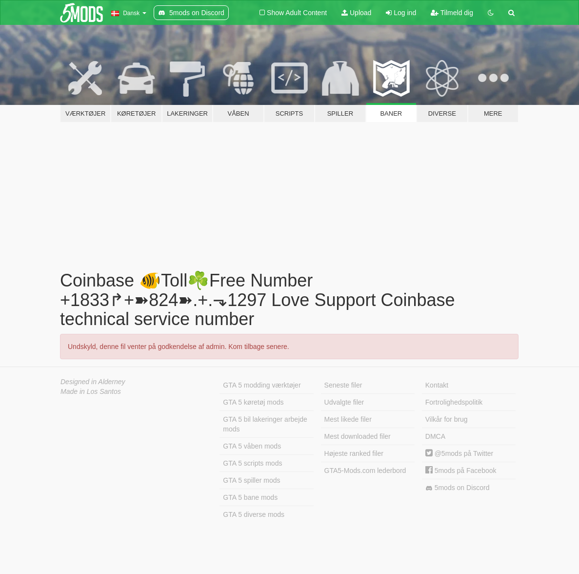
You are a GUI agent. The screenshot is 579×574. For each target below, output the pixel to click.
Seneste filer (343, 385)
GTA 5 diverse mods (253, 514)
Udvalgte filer (344, 402)
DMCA (435, 436)
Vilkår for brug (446, 419)
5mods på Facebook (461, 470)
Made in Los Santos (90, 391)
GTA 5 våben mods (252, 446)
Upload (356, 13)
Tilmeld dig (452, 13)
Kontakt (436, 385)
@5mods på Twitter (459, 453)
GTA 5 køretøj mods (253, 402)
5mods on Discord (457, 488)
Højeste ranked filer (353, 453)
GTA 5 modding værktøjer (261, 385)
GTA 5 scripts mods (252, 463)
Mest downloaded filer (357, 436)
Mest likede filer (348, 419)
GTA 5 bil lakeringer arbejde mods (265, 424)
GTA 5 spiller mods (251, 480)
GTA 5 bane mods (250, 497)
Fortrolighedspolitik (454, 402)
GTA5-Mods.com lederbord (365, 470)
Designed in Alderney (92, 382)
